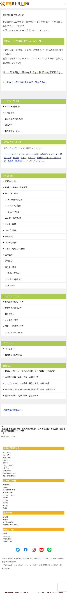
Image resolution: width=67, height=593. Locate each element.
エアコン (20, 154)
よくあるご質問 (11, 320)
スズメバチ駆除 (14, 206)
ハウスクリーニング (16, 148)
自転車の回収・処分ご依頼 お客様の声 (21, 377)
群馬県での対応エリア (14, 302)
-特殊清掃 (5, 497)
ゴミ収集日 (9, 349)
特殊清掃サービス (12, 131)
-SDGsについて (7, 536)
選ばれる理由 (7, 457)
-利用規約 (5, 519)
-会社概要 (5, 517)
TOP (33, 430)
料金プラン (9, 314)
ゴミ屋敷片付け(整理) (14, 119)
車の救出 (11, 285)
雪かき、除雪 (10, 267)
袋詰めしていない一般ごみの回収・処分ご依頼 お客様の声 (30, 371)
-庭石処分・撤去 (7, 492)
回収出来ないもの (15, 332)
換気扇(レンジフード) (49, 154)
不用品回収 (9, 113)
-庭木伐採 (5, 503)
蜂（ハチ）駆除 (11, 193)
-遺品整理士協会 (7, 541)
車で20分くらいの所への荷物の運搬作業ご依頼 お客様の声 (30, 389)
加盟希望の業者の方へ (13, 410)
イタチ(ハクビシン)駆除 (15, 249)
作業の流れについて (13, 308)
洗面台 (16, 158)
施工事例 (5, 463)
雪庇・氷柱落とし (15, 279)
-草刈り (5, 508)
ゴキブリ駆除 (10, 230)
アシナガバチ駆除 (15, 200)
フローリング (9, 154)
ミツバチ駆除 (13, 212)
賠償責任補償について (9, 473)
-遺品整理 (5, 487)
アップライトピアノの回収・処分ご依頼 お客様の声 (27, 383)
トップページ (7, 452)
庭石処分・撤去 (11, 181)
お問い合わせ (7, 470)
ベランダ (31, 158)
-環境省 (5, 533)
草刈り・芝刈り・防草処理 (16, 187)
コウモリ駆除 (10, 243)
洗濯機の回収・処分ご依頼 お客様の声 (21, 396)
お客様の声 (6, 460)
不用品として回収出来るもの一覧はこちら (25, 82)
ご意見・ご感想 (7, 465)
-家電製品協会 (7, 539)
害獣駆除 (8, 236)
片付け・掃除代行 (12, 106)
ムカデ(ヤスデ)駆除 (13, 218)
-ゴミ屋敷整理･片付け (9, 490)
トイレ (23, 158)
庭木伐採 (8, 255)
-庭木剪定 (5, 505)
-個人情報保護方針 (8, 522)
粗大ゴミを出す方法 (13, 355)
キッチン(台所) (32, 154)
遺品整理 (8, 125)
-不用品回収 (6, 484)
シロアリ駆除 (10, 224)
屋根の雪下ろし (14, 273)
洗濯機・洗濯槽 (14, 161)
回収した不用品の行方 (14, 326)
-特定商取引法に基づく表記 (11, 525)
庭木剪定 (8, 261)
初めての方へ (7, 455)
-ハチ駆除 (5, 500)
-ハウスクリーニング (9, 495)
